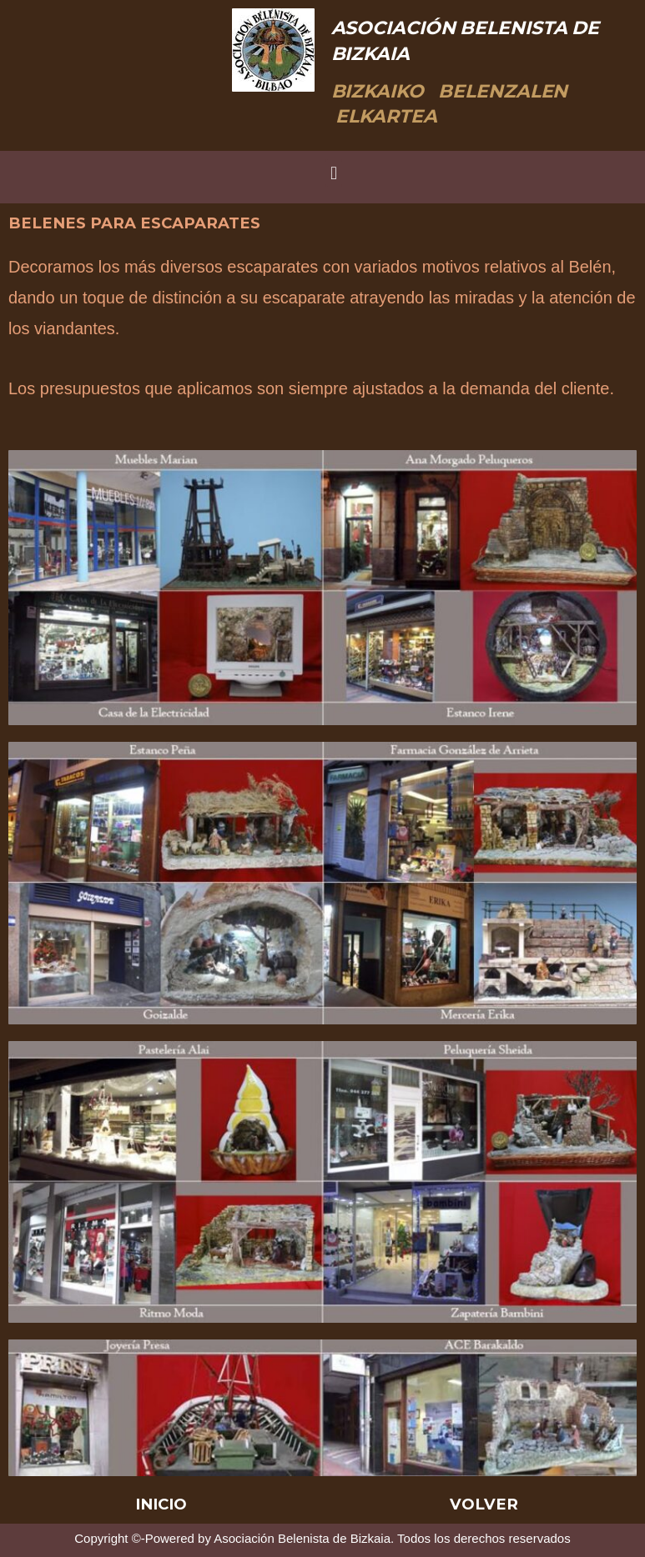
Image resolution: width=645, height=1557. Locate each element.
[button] (333, 173)
